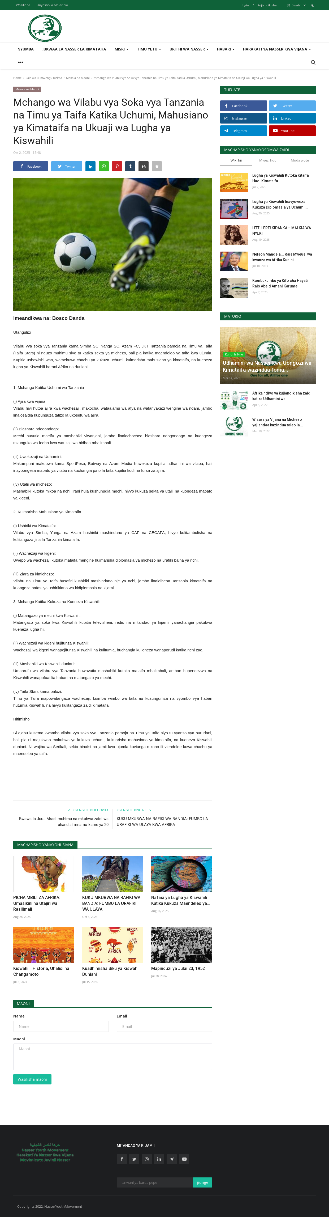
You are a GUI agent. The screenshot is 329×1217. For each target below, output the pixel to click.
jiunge (202, 1182)
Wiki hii (236, 160)
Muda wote (300, 160)
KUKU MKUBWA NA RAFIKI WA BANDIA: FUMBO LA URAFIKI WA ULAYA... (111, 903)
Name (18, 1016)
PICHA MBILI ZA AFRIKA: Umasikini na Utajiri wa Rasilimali (36, 903)
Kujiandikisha (267, 5)
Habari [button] (226, 49)
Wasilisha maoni (32, 1079)
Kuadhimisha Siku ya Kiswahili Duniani (111, 971)
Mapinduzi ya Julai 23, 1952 (178, 968)
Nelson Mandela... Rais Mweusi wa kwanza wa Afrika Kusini (282, 257)
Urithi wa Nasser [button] (189, 49)
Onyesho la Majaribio (52, 5)
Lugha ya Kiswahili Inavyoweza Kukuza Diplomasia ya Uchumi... (280, 204)
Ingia (245, 5)
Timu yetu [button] (149, 49)
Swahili (296, 5)
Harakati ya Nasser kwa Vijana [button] (277, 49)
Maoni (23, 1003)
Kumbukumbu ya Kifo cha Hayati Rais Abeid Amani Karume (280, 283)
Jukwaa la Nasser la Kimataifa (74, 49)
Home (17, 78)
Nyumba (26, 49)
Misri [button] (121, 49)
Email (122, 1016)
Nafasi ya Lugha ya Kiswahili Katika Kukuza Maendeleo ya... (180, 900)
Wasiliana (23, 5)
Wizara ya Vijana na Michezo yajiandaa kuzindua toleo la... (277, 422)
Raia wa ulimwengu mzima (43, 78)
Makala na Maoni (78, 78)
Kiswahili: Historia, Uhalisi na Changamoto (41, 971)
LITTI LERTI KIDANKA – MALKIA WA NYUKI (281, 231)
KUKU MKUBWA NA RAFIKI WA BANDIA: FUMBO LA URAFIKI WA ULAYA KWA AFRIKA (162, 821)
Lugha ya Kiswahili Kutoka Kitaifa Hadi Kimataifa (280, 178)
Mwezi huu (267, 160)
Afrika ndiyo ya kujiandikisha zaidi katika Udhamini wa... (281, 396)
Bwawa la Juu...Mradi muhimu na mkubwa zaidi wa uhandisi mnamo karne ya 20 (64, 821)
